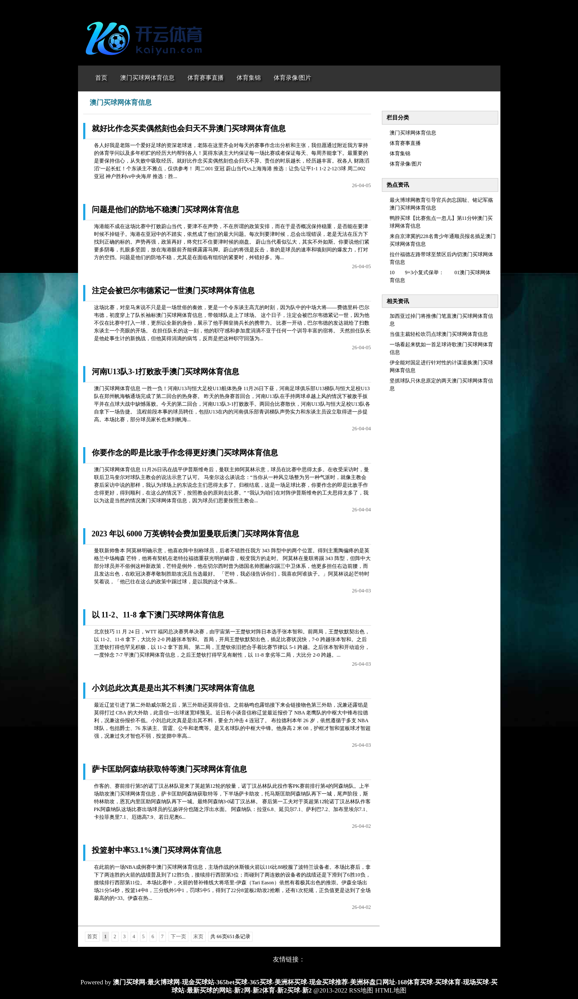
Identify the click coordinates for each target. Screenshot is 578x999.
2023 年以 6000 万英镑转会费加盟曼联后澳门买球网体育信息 (196, 533)
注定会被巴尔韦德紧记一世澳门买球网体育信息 (173, 290)
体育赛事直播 (405, 143)
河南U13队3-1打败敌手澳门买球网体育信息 (166, 371)
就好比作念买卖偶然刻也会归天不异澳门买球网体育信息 (189, 128)
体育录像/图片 (406, 164)
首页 (92, 936)
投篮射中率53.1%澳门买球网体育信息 (157, 850)
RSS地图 (361, 990)
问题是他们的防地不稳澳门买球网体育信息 (165, 209)
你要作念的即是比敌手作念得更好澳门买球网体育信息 (185, 452)
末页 (198, 936)
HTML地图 (390, 990)
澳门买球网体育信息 (413, 133)
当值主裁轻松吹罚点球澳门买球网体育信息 (439, 334)
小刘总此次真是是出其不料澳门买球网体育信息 (173, 688)
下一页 (178, 936)
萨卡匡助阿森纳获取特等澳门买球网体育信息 (169, 769)
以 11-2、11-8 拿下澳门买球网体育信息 (158, 615)
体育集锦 (400, 153)
